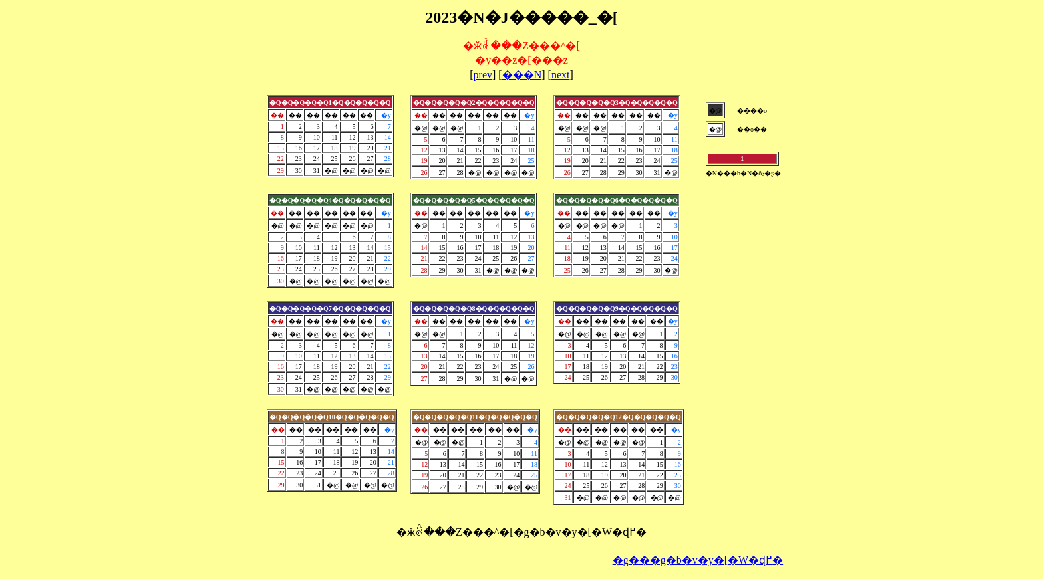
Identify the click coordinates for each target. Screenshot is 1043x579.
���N (522, 74)
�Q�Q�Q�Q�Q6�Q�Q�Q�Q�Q (617, 200)
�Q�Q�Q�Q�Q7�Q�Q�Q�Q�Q (330, 308)
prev (483, 74)
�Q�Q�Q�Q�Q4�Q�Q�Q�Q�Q (330, 200)
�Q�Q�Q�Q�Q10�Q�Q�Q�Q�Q (331, 417)
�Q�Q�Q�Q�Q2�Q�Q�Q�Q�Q (474, 102)
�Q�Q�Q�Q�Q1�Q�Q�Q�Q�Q (330, 102)
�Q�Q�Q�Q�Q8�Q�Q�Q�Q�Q (474, 308)
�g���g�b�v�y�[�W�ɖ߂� (698, 560)
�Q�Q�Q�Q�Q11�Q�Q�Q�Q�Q (475, 417)
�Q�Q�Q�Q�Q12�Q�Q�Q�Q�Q (618, 417)
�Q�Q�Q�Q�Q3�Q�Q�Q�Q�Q (617, 102)
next (560, 74)
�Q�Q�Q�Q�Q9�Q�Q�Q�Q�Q (617, 308)
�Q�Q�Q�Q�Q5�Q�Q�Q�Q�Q (474, 200)
